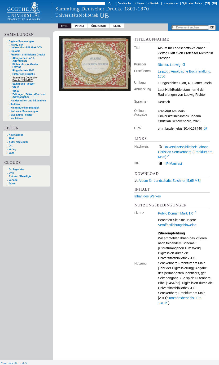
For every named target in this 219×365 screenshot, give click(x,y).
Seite (117, 25)
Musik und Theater (21, 115)
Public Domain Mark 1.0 (175, 213)
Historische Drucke (24, 74)
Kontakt (154, 3)
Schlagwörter (16, 169)
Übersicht (98, 25)
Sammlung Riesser (24, 83)
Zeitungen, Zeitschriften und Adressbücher (29, 95)
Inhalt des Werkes (147, 196)
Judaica (15, 104)
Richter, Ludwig (169, 65)
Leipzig (163, 71)
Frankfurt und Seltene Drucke (28, 54)
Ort (11, 145)
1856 (161, 76)
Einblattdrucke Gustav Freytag (26, 65)
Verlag (12, 149)
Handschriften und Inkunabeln (28, 100)
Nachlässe (17, 118)
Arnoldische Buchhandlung (190, 71)
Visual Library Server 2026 (14, 363)
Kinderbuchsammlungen (25, 107)
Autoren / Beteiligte (20, 176)
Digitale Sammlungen (21, 41)
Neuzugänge (16, 135)
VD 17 (16, 91)
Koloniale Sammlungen (24, 111)
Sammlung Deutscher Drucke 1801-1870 (25, 79)
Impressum (172, 3)
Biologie (15, 51)
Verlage (13, 180)
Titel (11, 138)
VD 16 (16, 87)
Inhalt (79, 25)
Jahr (11, 152)
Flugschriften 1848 (23, 70)
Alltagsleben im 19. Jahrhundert (24, 59)
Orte (11, 173)
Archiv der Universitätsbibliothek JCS (26, 46)
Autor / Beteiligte (18, 142)
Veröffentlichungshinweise (177, 225)
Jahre (12, 183)
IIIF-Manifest (173, 163)
